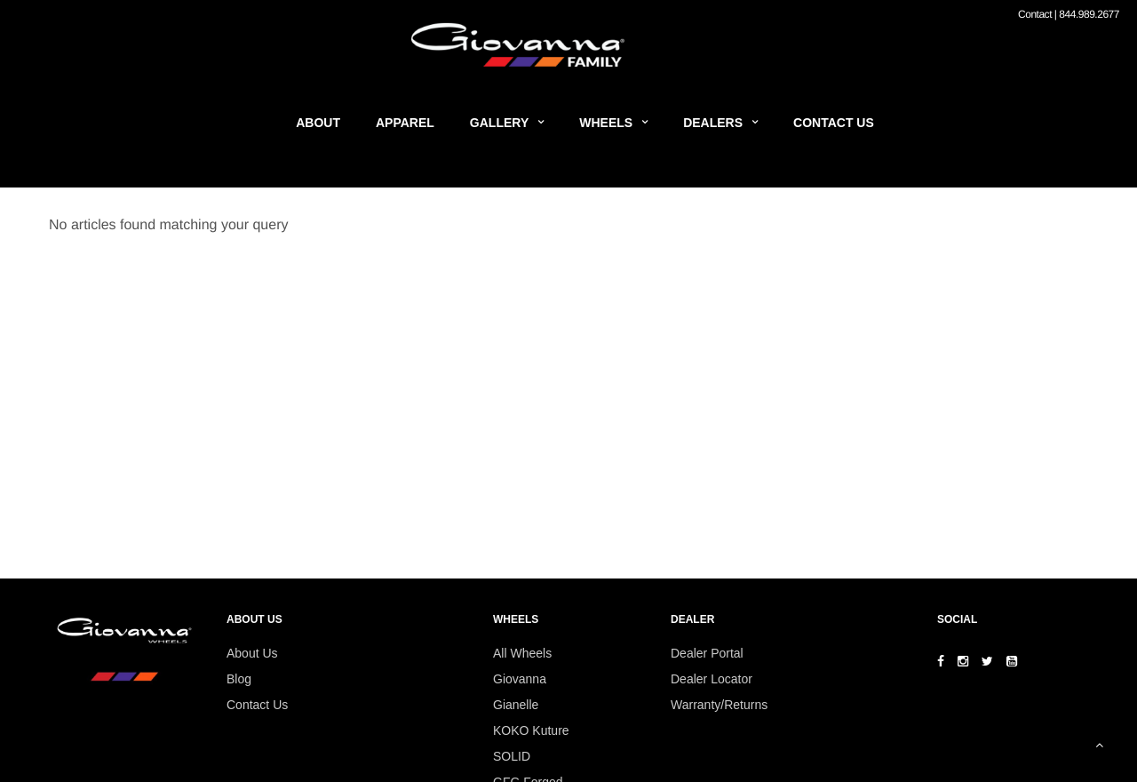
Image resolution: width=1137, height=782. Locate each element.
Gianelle (515, 705)
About (318, 123)
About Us (252, 653)
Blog (239, 679)
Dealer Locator (711, 679)
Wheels (605, 123)
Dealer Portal (707, 653)
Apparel (405, 123)
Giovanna (519, 679)
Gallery (499, 123)
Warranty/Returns (719, 705)
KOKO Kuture (531, 730)
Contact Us (833, 123)
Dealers (713, 123)
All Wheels (522, 653)
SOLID (511, 756)
